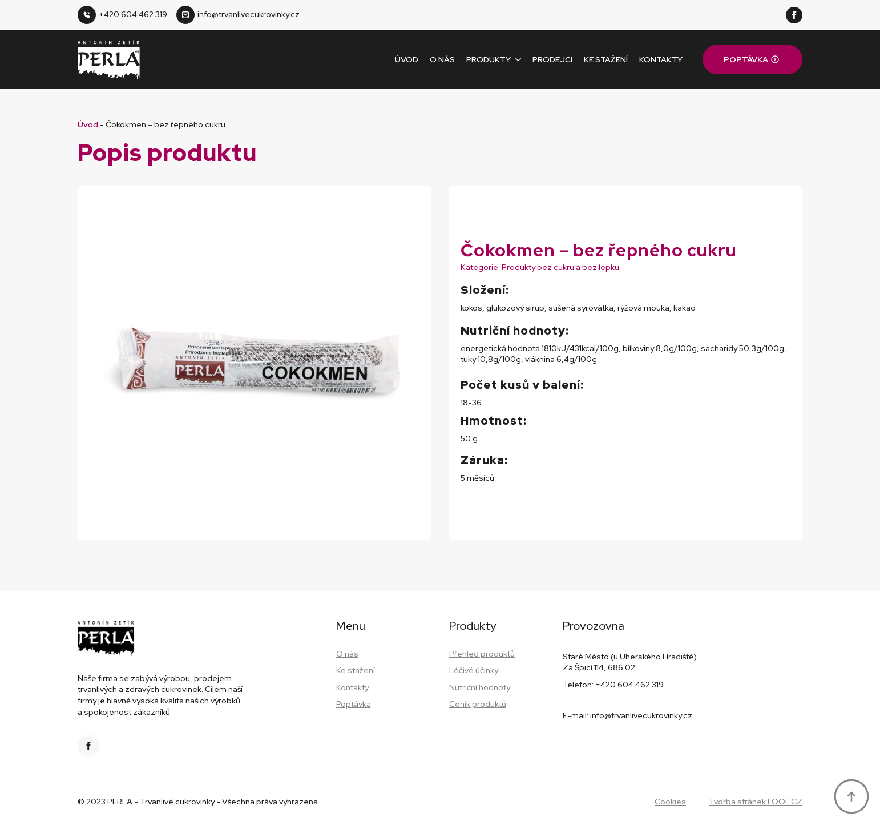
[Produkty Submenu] (516, 59)
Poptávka (353, 704)
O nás (442, 59)
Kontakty (661, 59)
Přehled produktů (482, 654)
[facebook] (794, 15)
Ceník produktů (477, 704)
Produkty (488, 59)
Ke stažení (606, 59)
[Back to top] (851, 796)
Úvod (406, 59)
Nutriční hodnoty (479, 687)
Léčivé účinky (473, 670)
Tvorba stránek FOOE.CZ (755, 801)
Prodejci (552, 59)
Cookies (670, 801)
